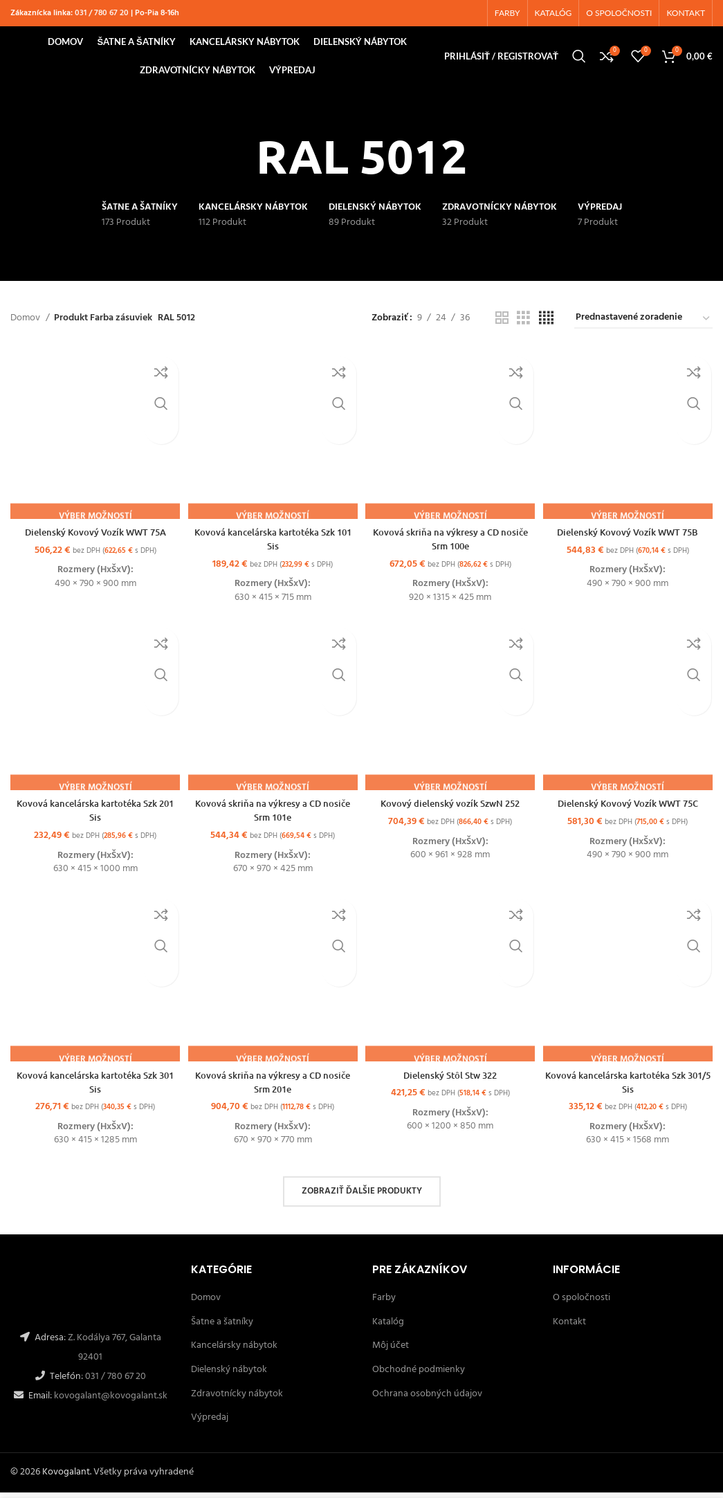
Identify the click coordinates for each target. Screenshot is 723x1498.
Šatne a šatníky (222, 1328)
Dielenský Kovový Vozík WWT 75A (93, 536)
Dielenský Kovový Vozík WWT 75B (630, 536)
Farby (384, 1304)
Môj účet (390, 1352)
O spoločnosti (581, 1304)
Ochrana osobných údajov (427, 1399)
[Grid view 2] (502, 327)
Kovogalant (66, 1478)
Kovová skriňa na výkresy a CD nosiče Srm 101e (272, 815)
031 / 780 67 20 (102, 14)
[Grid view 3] (523, 327)
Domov (26, 327)
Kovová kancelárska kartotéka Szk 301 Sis (92, 1088)
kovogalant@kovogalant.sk (109, 1402)
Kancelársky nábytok (234, 1352)
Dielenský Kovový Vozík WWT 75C (630, 808)
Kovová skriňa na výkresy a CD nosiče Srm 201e (272, 1088)
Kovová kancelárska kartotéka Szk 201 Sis (92, 815)
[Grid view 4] (546, 327)
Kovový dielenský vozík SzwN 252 (450, 808)
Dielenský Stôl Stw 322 (451, 1081)
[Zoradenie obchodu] (643, 328)
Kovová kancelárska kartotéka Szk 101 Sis (271, 543)
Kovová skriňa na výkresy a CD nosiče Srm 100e (451, 543)
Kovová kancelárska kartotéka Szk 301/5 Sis (630, 1088)
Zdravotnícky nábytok (237, 1399)
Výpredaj (209, 1424)
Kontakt (569, 1328)
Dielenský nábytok (229, 1376)
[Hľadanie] (579, 62)
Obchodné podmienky (418, 1376)
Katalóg (388, 1328)
